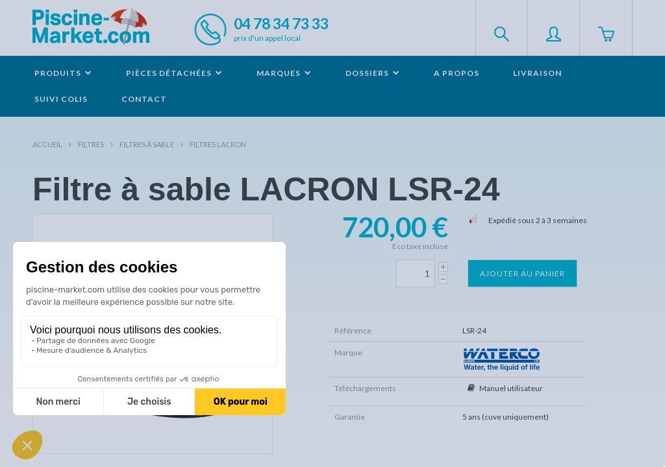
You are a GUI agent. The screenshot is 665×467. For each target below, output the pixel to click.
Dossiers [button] (372, 73)
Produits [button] (63, 73)
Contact (144, 99)
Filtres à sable (146, 144)
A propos (456, 73)
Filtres (91, 144)
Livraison (537, 73)
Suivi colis (61, 99)
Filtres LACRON (218, 144)
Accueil (47, 144)
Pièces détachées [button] (174, 73)
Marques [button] (284, 73)
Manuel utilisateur (511, 388)
